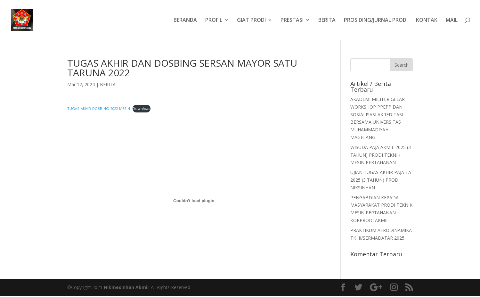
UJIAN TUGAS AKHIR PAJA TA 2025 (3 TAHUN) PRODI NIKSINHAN (380, 180)
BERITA (327, 20)
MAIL (452, 20)
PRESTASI (292, 20)
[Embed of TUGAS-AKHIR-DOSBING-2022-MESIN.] (194, 201)
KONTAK (426, 20)
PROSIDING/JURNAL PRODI (376, 20)
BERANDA (185, 20)
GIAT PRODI (251, 20)
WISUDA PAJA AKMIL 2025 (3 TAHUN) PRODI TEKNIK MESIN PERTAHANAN (380, 155)
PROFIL (213, 20)
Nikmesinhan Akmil (126, 287)
